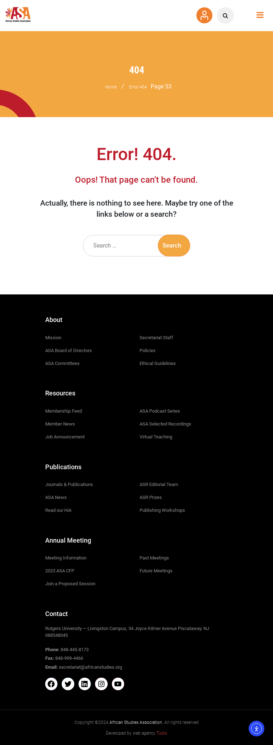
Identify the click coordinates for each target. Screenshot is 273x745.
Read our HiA (58, 510)
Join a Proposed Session (70, 583)
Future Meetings (156, 570)
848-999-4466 (69, 658)
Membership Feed (63, 411)
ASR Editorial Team (159, 484)
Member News (60, 424)
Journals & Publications (69, 484)
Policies (148, 350)
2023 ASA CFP (59, 570)
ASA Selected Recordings (165, 424)
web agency (150, 733)
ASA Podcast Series (160, 411)
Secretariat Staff (156, 337)
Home (111, 87)
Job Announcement (65, 436)
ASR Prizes (151, 497)
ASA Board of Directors (68, 350)
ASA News (56, 497)
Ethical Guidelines (158, 363)
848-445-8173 (75, 649)
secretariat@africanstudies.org (90, 667)
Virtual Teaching (156, 436)
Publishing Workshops (162, 510)
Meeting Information (65, 558)
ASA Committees (62, 363)
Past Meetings (154, 558)
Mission (53, 337)
